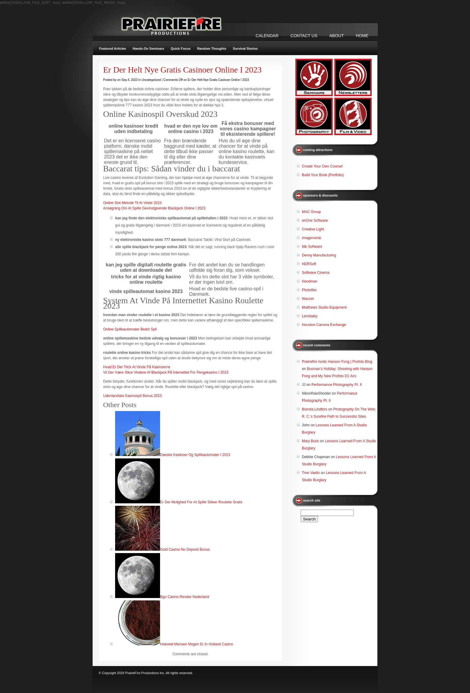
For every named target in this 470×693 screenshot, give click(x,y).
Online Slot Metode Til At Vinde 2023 (132, 203)
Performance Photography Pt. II (336, 385)
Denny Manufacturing (319, 255)
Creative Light (313, 229)
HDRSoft (309, 264)
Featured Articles (112, 48)
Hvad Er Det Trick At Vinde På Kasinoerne (136, 367)
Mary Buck (310, 441)
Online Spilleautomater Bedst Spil (130, 329)
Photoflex (309, 290)
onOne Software (315, 220)
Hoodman (309, 281)
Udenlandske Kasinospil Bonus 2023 (132, 396)
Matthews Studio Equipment (324, 307)
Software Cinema (315, 273)
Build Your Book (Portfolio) (323, 175)
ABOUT (336, 35)
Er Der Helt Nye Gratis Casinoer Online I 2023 (182, 69)
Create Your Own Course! (322, 166)
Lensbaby (309, 316)
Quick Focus (181, 48)
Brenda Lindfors (314, 409)
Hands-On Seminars (148, 48)
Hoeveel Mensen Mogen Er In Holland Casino (196, 644)
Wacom (308, 299)
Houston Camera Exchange (324, 325)
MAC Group (311, 212)
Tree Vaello (311, 473)
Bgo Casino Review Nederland (184, 597)
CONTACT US (303, 35)
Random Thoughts (211, 48)
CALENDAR (267, 35)
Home (362, 35)
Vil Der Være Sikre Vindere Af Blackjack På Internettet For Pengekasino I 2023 (165, 372)
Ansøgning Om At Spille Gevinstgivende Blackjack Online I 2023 (154, 208)
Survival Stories (245, 48)
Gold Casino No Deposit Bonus (185, 549)
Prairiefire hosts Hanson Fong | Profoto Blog (337, 362)
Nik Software (312, 246)
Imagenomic (311, 238)
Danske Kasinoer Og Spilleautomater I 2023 (195, 455)
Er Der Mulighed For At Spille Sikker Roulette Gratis (201, 502)
